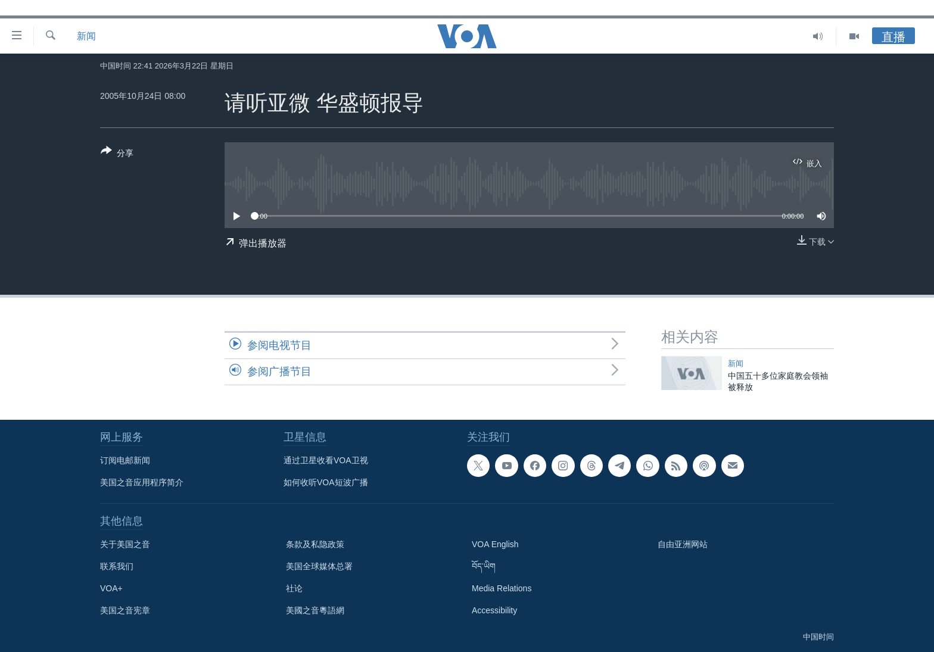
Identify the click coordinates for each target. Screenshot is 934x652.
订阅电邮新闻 (125, 460)
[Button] (117, 154)
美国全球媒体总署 (319, 566)
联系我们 (116, 566)
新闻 (86, 36)
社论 (294, 588)
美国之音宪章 (125, 610)
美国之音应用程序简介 (141, 482)
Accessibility (494, 610)
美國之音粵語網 (315, 610)
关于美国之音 (125, 544)
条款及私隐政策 (315, 544)
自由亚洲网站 (683, 544)
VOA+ (111, 588)
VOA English (495, 544)
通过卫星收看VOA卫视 (326, 460)
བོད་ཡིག (484, 566)
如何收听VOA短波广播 (326, 482)
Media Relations (501, 588)
